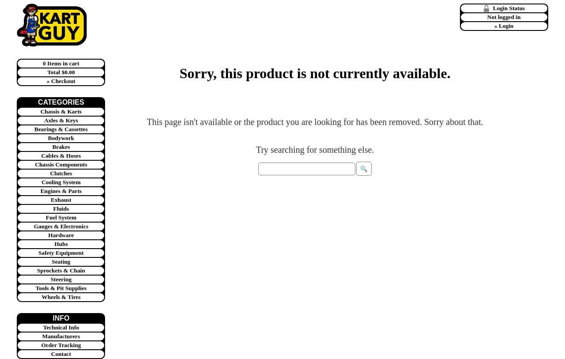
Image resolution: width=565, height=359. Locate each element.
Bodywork (61, 138)
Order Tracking (61, 345)
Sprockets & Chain (61, 270)
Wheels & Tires (60, 297)
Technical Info (61, 327)
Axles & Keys (61, 120)
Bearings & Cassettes (61, 129)
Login (506, 26)
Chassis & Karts (61, 111)
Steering (61, 279)
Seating (61, 261)
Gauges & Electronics (61, 226)
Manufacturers (61, 336)
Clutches (61, 173)
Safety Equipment (61, 252)
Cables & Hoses (61, 155)
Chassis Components (61, 164)
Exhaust (61, 200)
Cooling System (61, 182)
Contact (61, 354)
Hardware (61, 235)
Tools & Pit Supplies (61, 288)
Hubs (61, 244)
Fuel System (61, 217)
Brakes (61, 147)
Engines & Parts (61, 191)
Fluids (61, 208)
